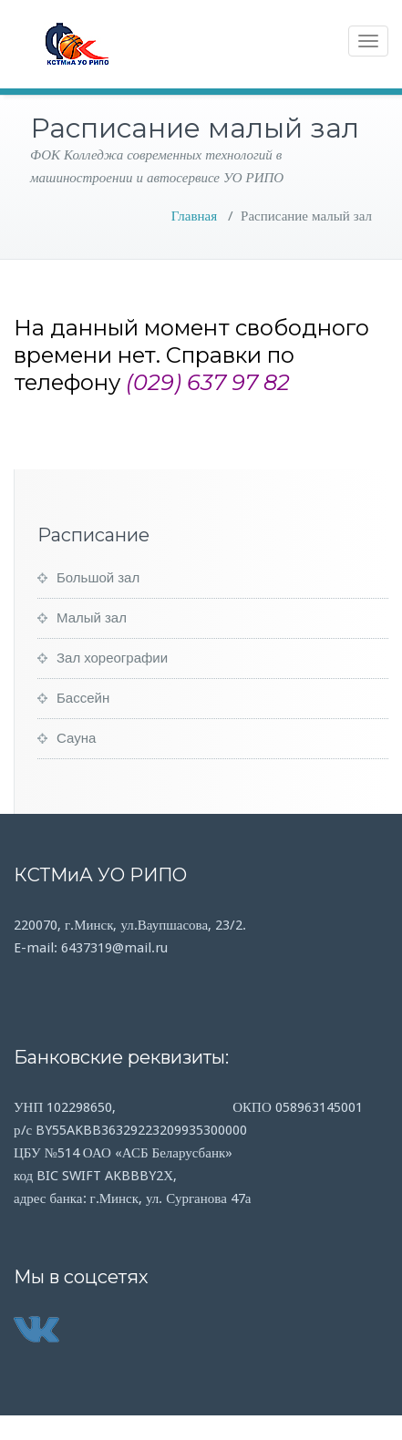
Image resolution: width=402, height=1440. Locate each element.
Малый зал (92, 618)
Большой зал (98, 578)
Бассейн (83, 698)
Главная (194, 216)
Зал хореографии (112, 658)
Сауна (76, 738)
